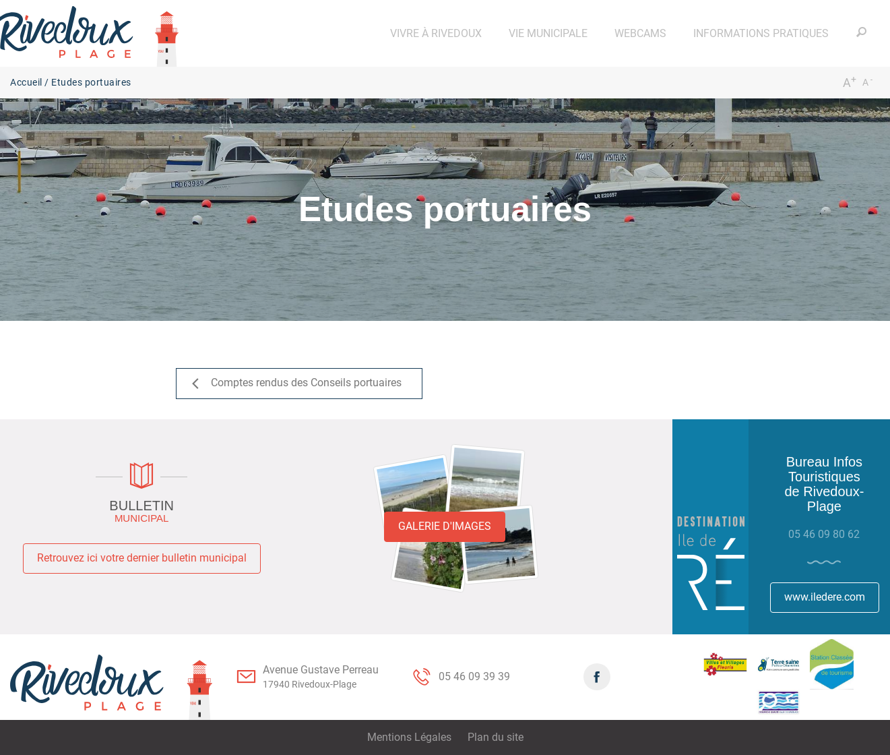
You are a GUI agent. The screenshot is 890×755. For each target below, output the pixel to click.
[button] (436, 33)
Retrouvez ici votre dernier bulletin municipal (142, 557)
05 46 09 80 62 (824, 534)
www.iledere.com (824, 597)
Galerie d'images (444, 526)
